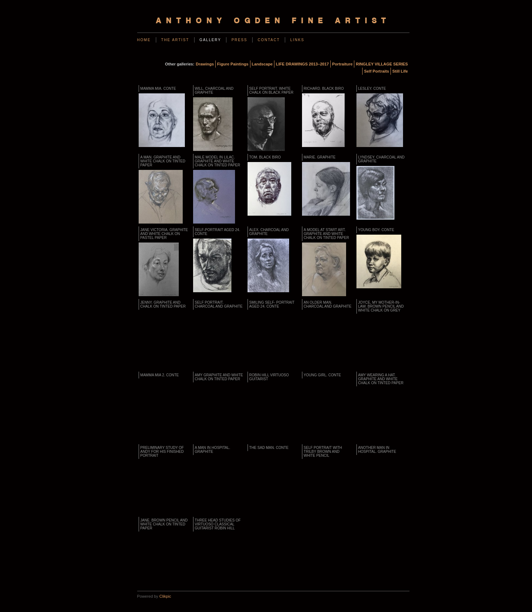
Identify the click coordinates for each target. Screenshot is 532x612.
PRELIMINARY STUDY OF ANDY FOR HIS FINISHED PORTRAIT (162, 451)
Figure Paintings (233, 64)
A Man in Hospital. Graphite (212, 450)
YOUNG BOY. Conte (376, 230)
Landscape (262, 64)
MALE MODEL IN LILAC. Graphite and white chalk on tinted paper (217, 161)
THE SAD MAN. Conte (269, 448)
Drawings (205, 64)
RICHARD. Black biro (324, 88)
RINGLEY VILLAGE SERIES (382, 64)
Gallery (210, 40)
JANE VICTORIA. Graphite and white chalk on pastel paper (164, 234)
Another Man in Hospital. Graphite (377, 450)
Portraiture (342, 64)
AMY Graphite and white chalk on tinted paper (219, 377)
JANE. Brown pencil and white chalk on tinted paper (164, 524)
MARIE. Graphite (320, 157)
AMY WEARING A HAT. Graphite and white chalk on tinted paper (381, 379)
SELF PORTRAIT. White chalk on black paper (271, 90)
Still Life (400, 71)
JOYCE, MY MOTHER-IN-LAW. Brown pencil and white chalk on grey (381, 306)
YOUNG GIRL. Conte (322, 375)
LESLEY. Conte (372, 88)
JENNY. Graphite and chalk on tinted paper (163, 304)
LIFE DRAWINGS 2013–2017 (302, 64)
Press (239, 40)
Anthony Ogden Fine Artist (273, 21)
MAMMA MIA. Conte (158, 88)
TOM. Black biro (265, 157)
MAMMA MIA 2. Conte (159, 375)
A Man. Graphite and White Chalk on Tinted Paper (163, 161)
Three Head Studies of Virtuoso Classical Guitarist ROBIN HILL (218, 524)
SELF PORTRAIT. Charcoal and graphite (219, 304)
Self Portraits (376, 71)
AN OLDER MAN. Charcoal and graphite (327, 304)
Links (297, 40)
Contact (269, 40)
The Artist (175, 40)
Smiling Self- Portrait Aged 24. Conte (271, 304)
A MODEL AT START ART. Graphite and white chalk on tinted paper (326, 234)
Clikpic (165, 596)
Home (144, 40)
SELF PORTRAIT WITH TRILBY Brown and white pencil (323, 451)
